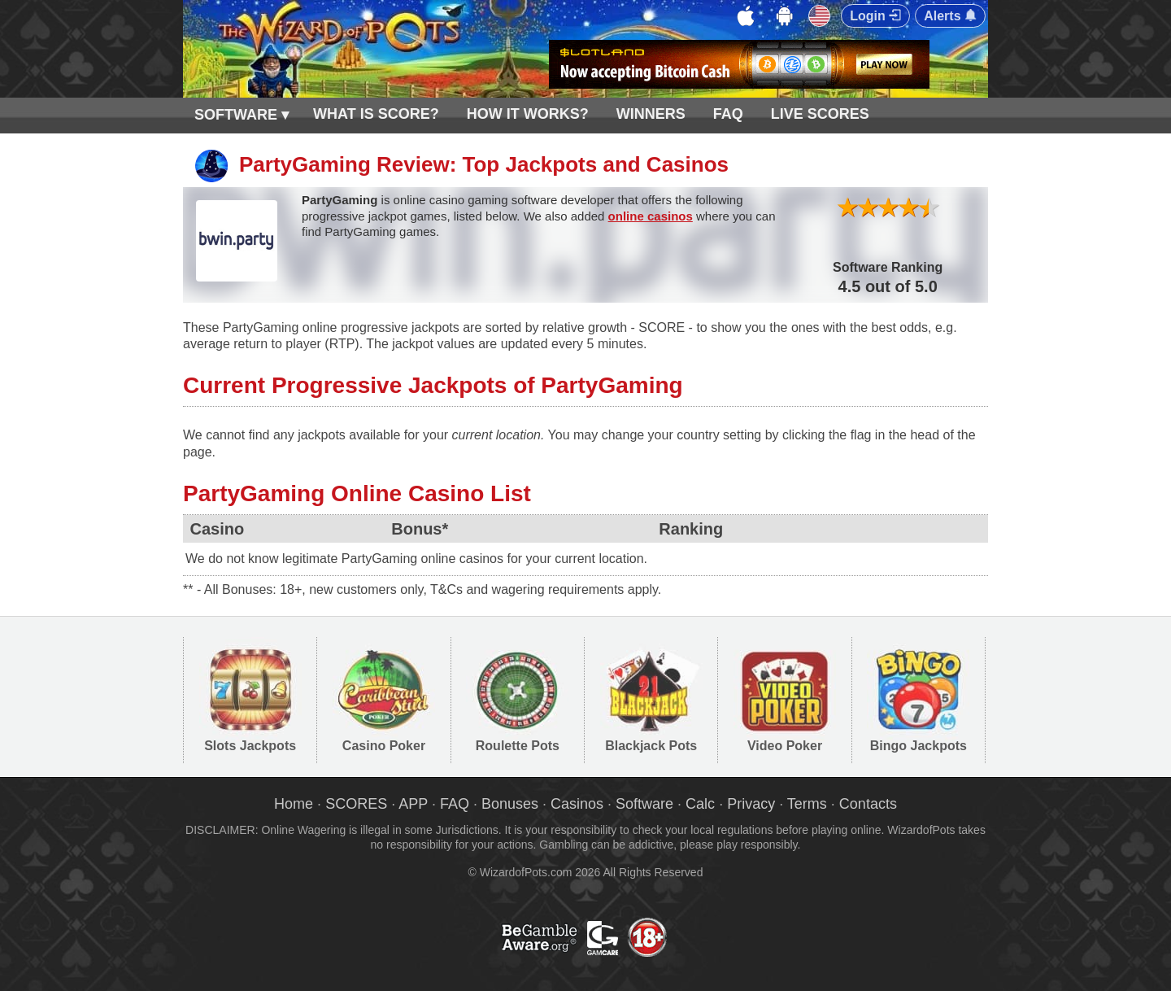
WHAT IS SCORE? (376, 114)
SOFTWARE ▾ (241, 115)
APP (413, 804)
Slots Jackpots (250, 746)
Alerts (950, 16)
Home (293, 804)
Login (875, 16)
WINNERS (651, 114)
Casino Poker (383, 746)
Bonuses (509, 804)
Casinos (577, 804)
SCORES (356, 804)
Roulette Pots (517, 746)
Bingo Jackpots (918, 746)
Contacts (868, 804)
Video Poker (784, 746)
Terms (807, 804)
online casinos (650, 216)
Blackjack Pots (651, 746)
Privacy (751, 804)
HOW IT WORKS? (528, 114)
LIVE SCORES (820, 114)
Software (644, 804)
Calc (700, 804)
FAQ (728, 114)
